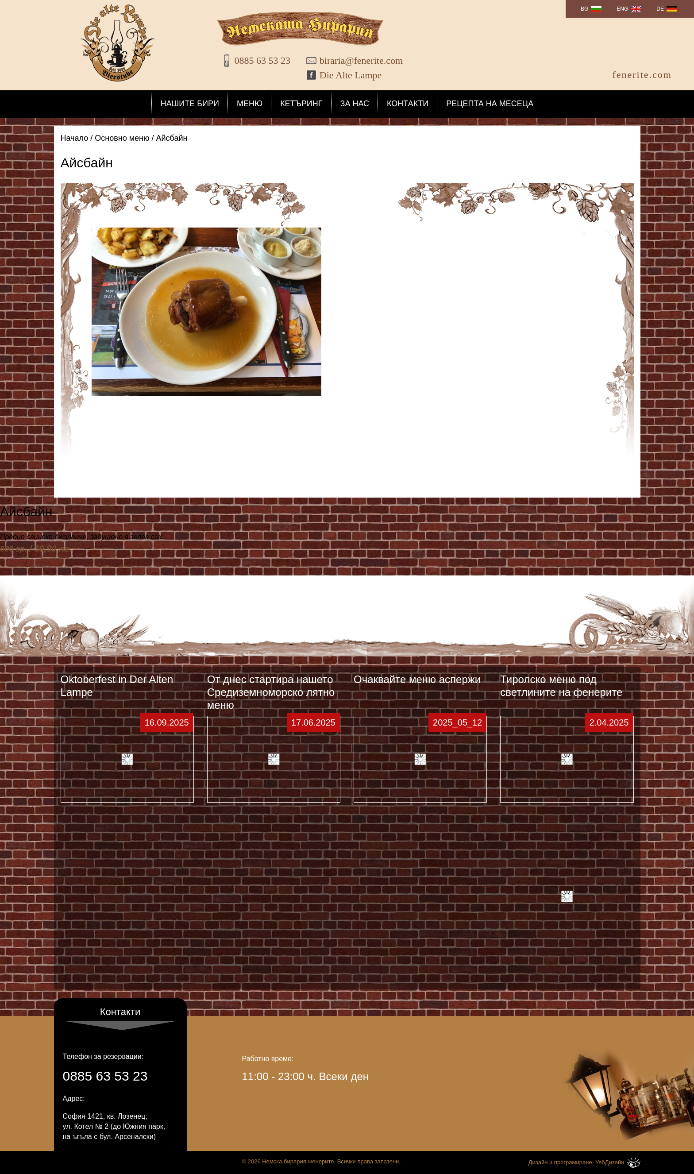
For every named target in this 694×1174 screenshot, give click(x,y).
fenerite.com (642, 74)
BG (584, 9)
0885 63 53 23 (263, 60)
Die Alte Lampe (351, 75)
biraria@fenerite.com (355, 60)
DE (660, 9)
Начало (75, 138)
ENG (622, 9)
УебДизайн (617, 1163)
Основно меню (122, 138)
